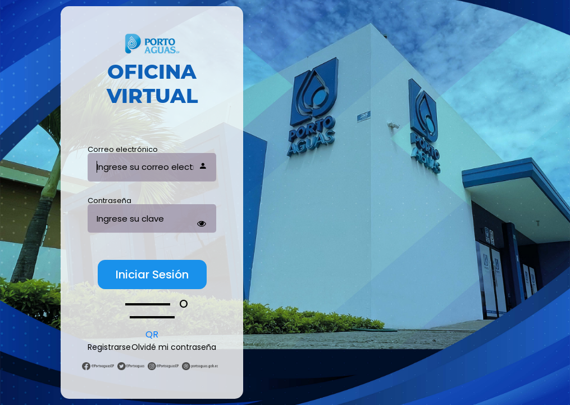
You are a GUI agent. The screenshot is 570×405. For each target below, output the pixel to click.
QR (151, 334)
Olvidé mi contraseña (173, 347)
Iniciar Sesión (152, 274)
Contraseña (109, 200)
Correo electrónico (123, 149)
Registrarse (109, 347)
